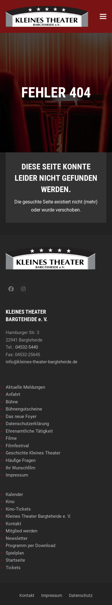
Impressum (17, 475)
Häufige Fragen (21, 460)
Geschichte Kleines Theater (33, 453)
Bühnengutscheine (24, 409)
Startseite (15, 560)
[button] (103, 16)
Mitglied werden (21, 531)
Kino (10, 501)
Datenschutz (81, 595)
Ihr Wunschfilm (20, 468)
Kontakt (13, 523)
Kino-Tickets (18, 509)
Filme (11, 438)
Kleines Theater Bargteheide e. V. (38, 516)
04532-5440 (26, 347)
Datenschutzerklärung (27, 423)
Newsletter (16, 538)
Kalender (14, 494)
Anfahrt (13, 394)
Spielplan (15, 553)
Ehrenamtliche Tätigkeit (29, 431)
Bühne (12, 402)
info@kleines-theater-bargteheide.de (41, 361)
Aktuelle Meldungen (25, 387)
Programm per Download (30, 545)
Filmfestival (17, 445)
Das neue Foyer (21, 416)
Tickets (13, 567)
